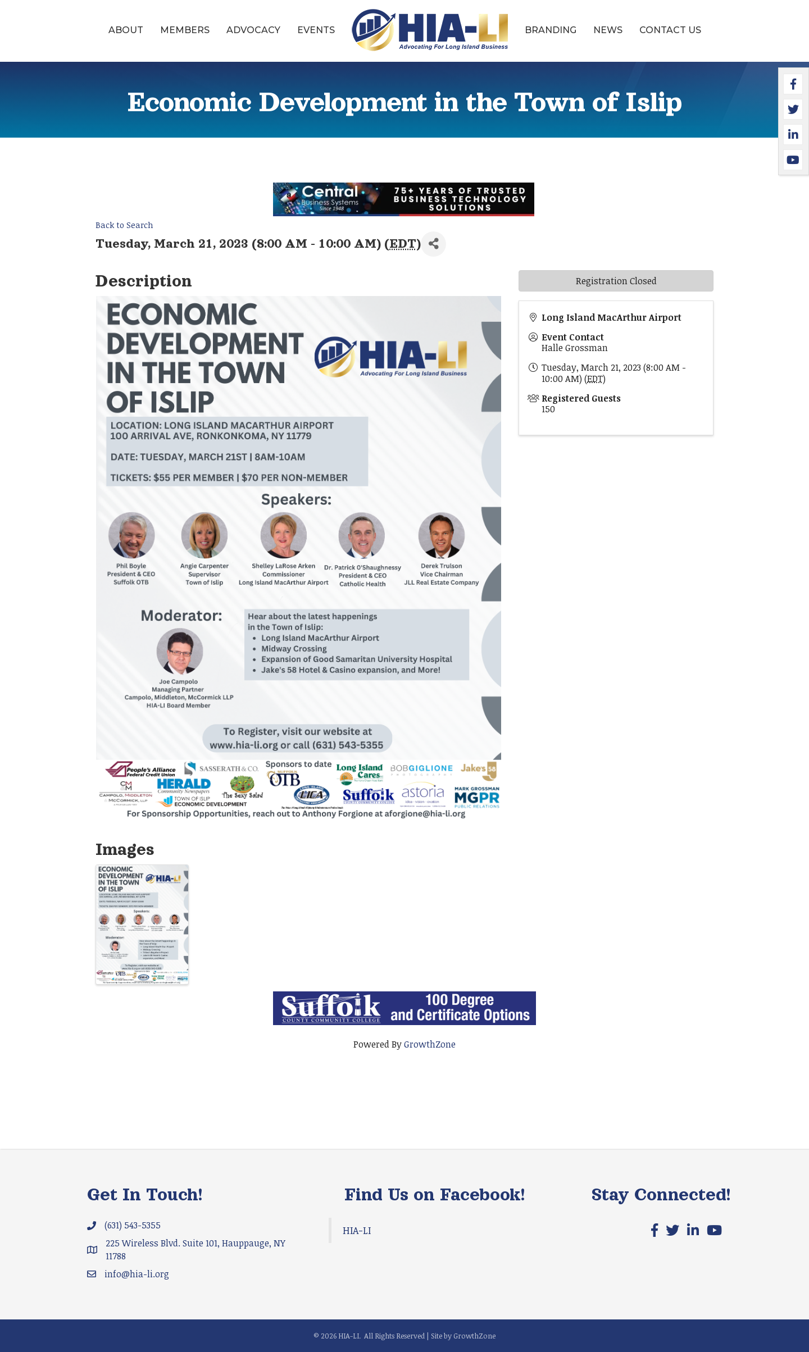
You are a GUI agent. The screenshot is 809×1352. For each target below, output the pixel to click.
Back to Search (124, 225)
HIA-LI (357, 1230)
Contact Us (670, 30)
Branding (550, 30)
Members (185, 30)
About (125, 30)
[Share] (433, 244)
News (607, 30)
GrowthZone (430, 1044)
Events (316, 30)
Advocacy (253, 30)
